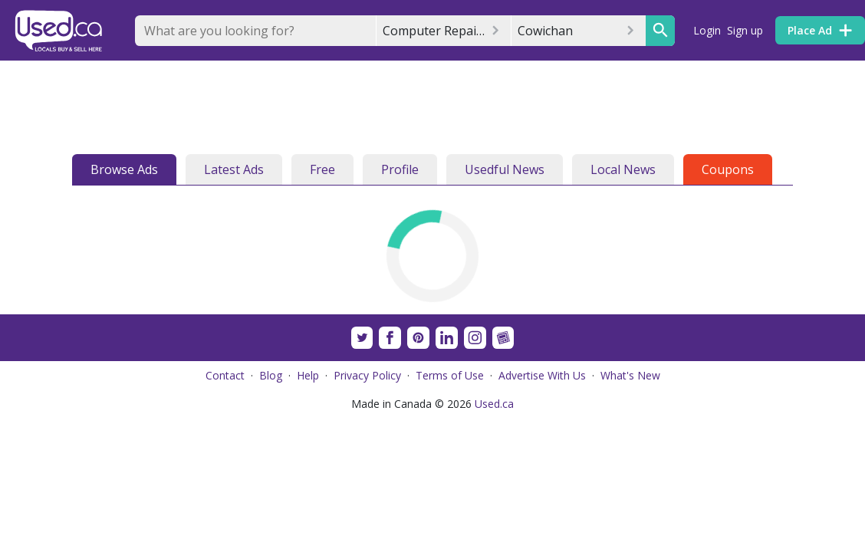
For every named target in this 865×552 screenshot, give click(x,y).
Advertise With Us (542, 375)
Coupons (728, 169)
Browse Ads (124, 169)
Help (308, 375)
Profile (400, 169)
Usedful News (504, 169)
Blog (270, 375)
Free (322, 169)
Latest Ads (234, 169)
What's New (630, 375)
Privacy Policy (367, 375)
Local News (623, 169)
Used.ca (494, 403)
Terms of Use (450, 375)
